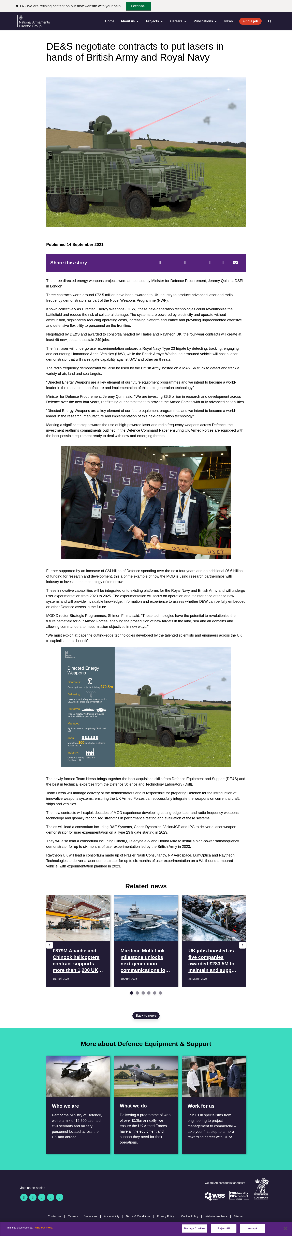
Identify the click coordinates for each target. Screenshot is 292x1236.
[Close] (285, 1228)
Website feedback (216, 1216)
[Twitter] (172, 263)
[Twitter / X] (32, 1197)
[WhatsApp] (210, 263)
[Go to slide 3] (143, 993)
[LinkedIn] (197, 263)
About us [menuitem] (130, 21)
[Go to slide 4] (148, 993)
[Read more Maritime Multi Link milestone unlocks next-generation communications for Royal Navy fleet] (146, 941)
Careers (73, 1216)
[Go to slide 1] (131, 993)
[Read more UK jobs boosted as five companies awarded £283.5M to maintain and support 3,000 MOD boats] (214, 941)
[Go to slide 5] (154, 993)
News (228, 21)
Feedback (138, 6)
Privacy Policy (166, 1216)
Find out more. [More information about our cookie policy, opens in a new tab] (44, 1227)
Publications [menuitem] (206, 21)
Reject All (224, 1228)
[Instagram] (59, 1197)
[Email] (235, 263)
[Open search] (269, 21)
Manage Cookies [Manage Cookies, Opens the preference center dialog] (194, 1228)
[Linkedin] (41, 1197)
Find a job (250, 21)
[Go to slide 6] (160, 993)
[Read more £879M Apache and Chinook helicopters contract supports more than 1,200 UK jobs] (78, 941)
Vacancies (91, 1216)
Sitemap (239, 1216)
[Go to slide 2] (137, 993)
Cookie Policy (189, 1216)
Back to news (146, 1015)
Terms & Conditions (138, 1216)
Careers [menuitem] (178, 21)
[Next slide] (242, 945)
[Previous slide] (49, 945)
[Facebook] (160, 263)
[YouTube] (50, 1197)
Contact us (54, 1216)
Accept (252, 1228)
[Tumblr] (223, 263)
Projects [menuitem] (155, 21)
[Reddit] (185, 263)
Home (109, 21)
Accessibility (111, 1216)
